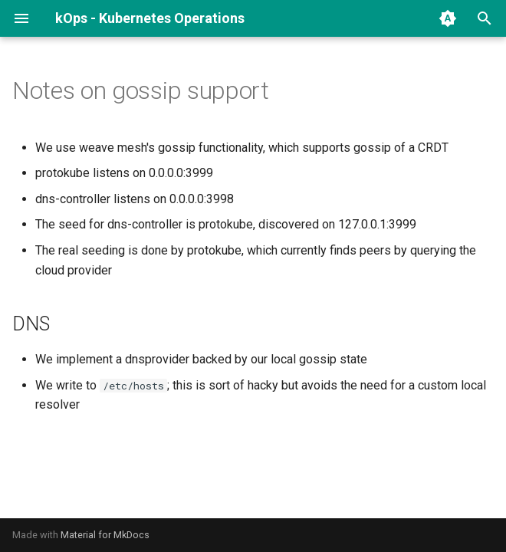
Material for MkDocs (105, 534)
